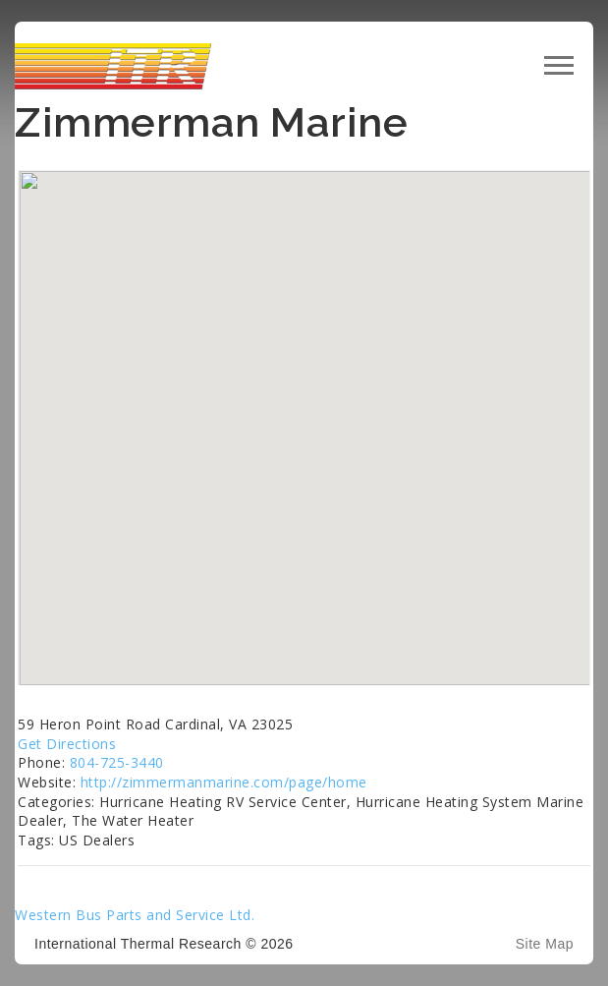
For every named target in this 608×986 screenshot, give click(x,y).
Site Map (545, 944)
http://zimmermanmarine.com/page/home (224, 782)
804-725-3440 (117, 762)
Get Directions (67, 743)
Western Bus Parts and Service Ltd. (134, 914)
